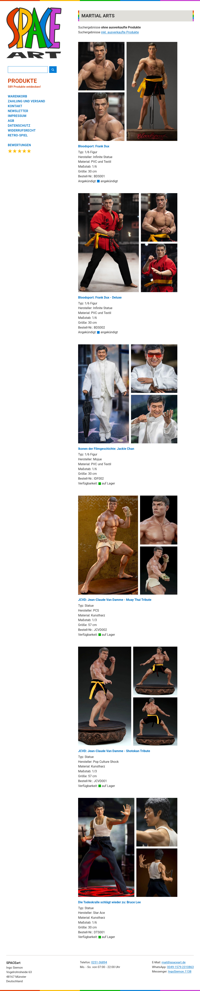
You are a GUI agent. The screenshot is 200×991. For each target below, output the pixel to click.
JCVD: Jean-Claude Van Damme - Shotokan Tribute (127, 700)
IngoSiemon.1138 (179, 971)
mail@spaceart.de (174, 962)
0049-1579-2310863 (180, 967)
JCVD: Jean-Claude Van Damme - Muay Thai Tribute (127, 549)
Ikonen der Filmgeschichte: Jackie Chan (127, 397)
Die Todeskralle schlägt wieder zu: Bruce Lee (127, 851)
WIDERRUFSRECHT (22, 130)
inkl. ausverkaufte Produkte (120, 32)
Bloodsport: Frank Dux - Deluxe (127, 246)
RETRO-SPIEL (18, 135)
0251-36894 (99, 962)
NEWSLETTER (18, 111)
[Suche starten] (53, 69)
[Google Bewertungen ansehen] (20, 148)
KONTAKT (15, 106)
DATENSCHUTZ (19, 125)
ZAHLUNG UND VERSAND (26, 101)
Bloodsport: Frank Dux (127, 95)
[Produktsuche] (28, 69)
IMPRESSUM (17, 116)
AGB (11, 121)
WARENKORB (17, 96)
